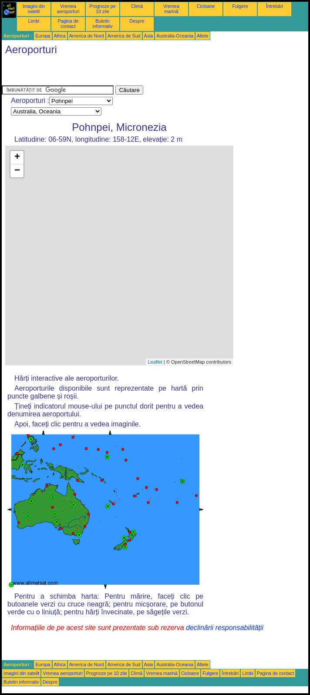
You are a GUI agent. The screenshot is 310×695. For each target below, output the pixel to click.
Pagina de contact (68, 23)
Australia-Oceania (174, 35)
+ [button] (17, 157)
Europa (42, 35)
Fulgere (240, 6)
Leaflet (155, 362)
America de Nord (86, 35)
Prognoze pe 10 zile (102, 8)
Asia (148, 35)
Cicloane (206, 6)
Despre (136, 21)
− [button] (17, 170)
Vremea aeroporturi (68, 8)
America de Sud (124, 35)
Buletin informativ (102, 23)
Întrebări (274, 6)
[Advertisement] (104, 72)
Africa (60, 35)
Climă (137, 6)
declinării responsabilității (224, 627)
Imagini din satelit (34, 8)
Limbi (33, 21)
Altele (203, 35)
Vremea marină (171, 8)
